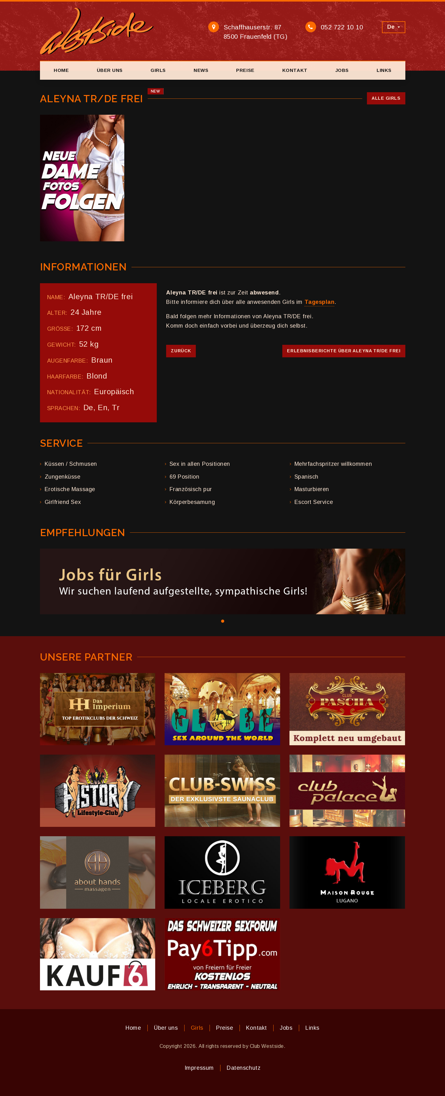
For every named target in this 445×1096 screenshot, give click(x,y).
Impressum (199, 1068)
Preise (245, 70)
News (201, 70)
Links (384, 70)
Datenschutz (243, 1068)
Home (61, 70)
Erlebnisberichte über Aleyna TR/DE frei (343, 350)
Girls (158, 70)
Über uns (110, 70)
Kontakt (295, 70)
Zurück (181, 350)
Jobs (342, 70)
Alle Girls (386, 98)
